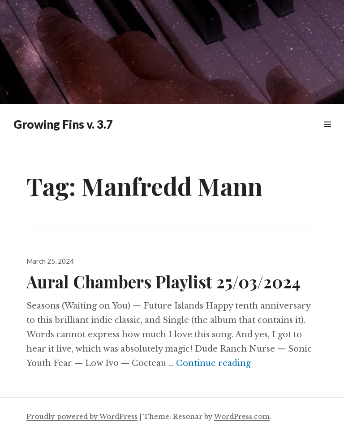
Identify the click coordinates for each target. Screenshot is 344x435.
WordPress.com (242, 416)
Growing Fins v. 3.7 (63, 124)
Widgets (327, 134)
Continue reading (213, 363)
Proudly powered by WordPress (82, 416)
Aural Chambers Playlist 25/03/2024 (163, 281)
